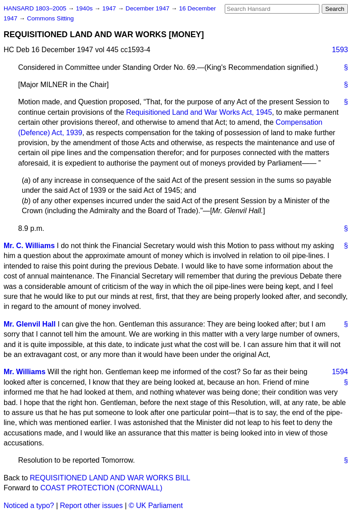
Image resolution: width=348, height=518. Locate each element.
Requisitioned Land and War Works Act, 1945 (199, 112)
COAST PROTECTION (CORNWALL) (101, 488)
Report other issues (91, 505)
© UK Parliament (156, 505)
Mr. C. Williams (29, 245)
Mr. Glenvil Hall (30, 324)
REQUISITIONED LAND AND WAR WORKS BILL (110, 478)
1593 (340, 50)
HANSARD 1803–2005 (35, 8)
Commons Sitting (50, 18)
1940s (85, 8)
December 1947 (148, 8)
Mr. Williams (24, 372)
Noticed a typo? (29, 505)
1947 (110, 8)
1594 (340, 372)
